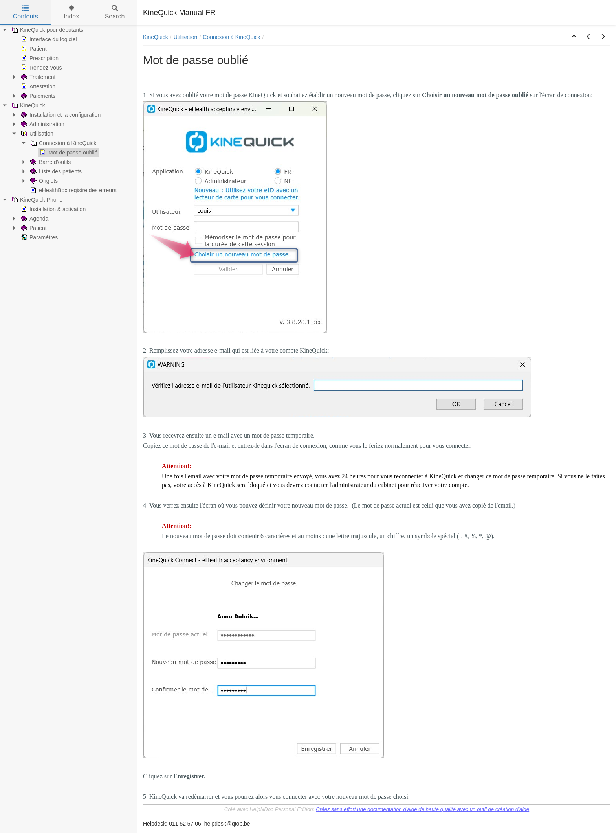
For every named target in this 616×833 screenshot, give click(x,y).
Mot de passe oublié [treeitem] (67, 152)
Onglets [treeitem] (43, 181)
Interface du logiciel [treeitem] (48, 39)
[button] (573, 37)
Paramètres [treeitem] (38, 237)
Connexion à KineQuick (231, 37)
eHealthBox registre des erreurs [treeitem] (73, 190)
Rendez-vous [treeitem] (40, 67)
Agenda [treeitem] (33, 218)
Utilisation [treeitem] (36, 133)
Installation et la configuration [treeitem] (60, 115)
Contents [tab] (25, 12)
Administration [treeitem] (41, 124)
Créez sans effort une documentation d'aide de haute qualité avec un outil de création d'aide (422, 809)
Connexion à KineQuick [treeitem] (62, 143)
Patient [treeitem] (33, 48)
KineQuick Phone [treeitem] (36, 199)
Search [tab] (115, 12)
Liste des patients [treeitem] (55, 171)
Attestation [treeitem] (37, 86)
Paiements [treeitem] (37, 96)
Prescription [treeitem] (39, 58)
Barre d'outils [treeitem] (50, 162)
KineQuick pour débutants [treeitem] (46, 30)
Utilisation (186, 37)
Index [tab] (71, 12)
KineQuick (155, 37)
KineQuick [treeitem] (27, 105)
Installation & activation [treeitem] (52, 209)
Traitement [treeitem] (37, 77)
